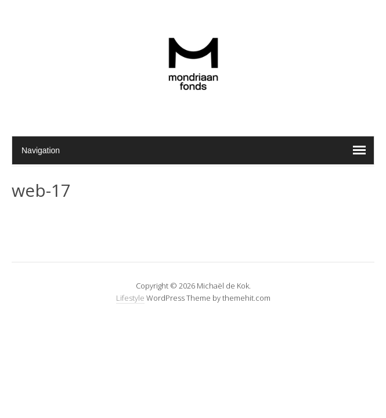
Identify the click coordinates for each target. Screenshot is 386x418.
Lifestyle (130, 298)
